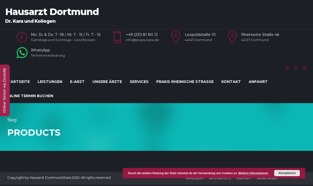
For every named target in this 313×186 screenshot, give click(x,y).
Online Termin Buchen (29, 96)
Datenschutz (220, 163)
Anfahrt (258, 81)
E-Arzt (77, 81)
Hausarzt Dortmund (52, 11)
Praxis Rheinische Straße (185, 81)
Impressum (194, 163)
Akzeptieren (287, 173)
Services (139, 81)
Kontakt (231, 81)
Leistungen (50, 81)
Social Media (267, 163)
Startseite (17, 81)
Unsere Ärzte (107, 81)
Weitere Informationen (253, 173)
